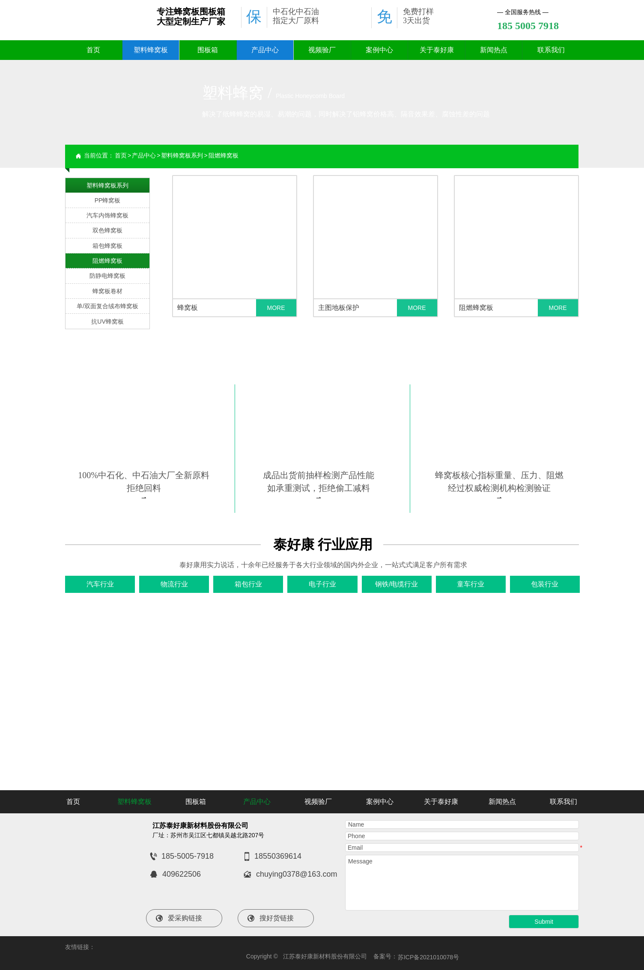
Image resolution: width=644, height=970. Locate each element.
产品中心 (144, 155)
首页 (121, 155)
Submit (543, 921)
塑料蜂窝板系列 (182, 155)
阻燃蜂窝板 (224, 155)
